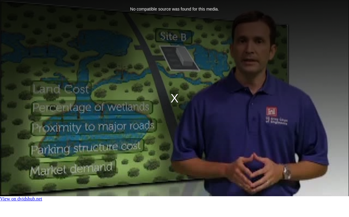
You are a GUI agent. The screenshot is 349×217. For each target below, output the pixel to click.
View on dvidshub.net (21, 198)
